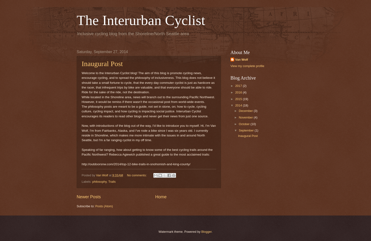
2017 (239, 86)
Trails (112, 181)
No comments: (137, 175)
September (247, 130)
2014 (239, 105)
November (246, 117)
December (246, 111)
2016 (239, 92)
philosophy (99, 181)
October (244, 124)
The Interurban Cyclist (141, 20)
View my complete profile (247, 66)
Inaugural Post (102, 64)
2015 (239, 99)
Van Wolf (241, 59)
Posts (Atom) (104, 206)
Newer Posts (89, 196)
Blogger (206, 231)
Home (161, 196)
